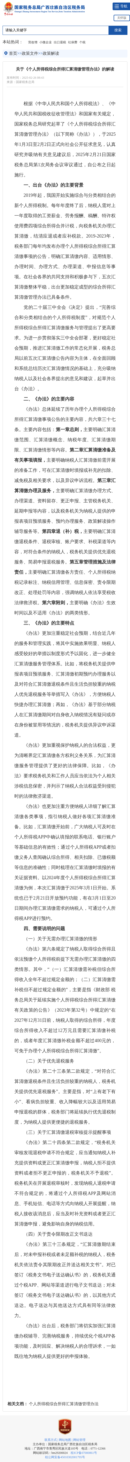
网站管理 (79, 1440)
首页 (13, 53)
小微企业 (45, 42)
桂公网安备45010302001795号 (65, 1457)
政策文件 (30, 53)
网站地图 (65, 1440)
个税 (82, 42)
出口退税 (60, 42)
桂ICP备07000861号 (84, 1453)
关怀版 (121, 18)
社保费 (72, 42)
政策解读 (51, 53)
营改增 (32, 42)
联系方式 (51, 1440)
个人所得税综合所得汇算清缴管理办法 (64, 1404)
